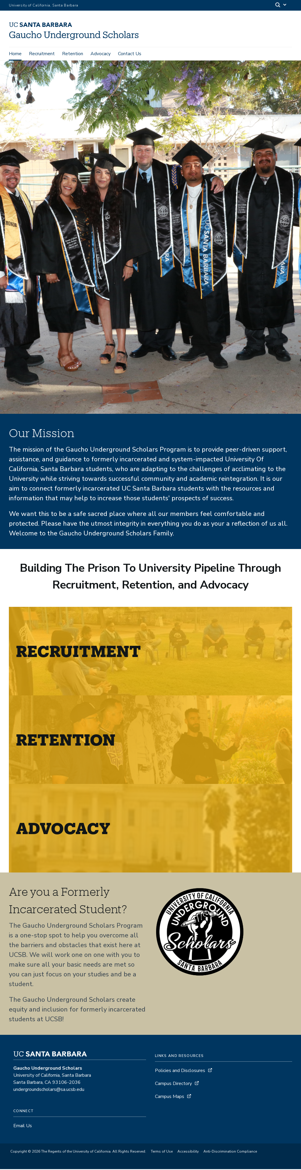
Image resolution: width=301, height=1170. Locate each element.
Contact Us (129, 53)
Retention (72, 53)
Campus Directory (173, 1084)
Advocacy (100, 53)
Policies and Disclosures (180, 1071)
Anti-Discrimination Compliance (230, 1152)
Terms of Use (162, 1152)
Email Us (22, 1126)
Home (15, 53)
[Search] (281, 5)
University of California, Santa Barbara (43, 5)
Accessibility (188, 1152)
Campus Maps (169, 1097)
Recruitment (42, 53)
